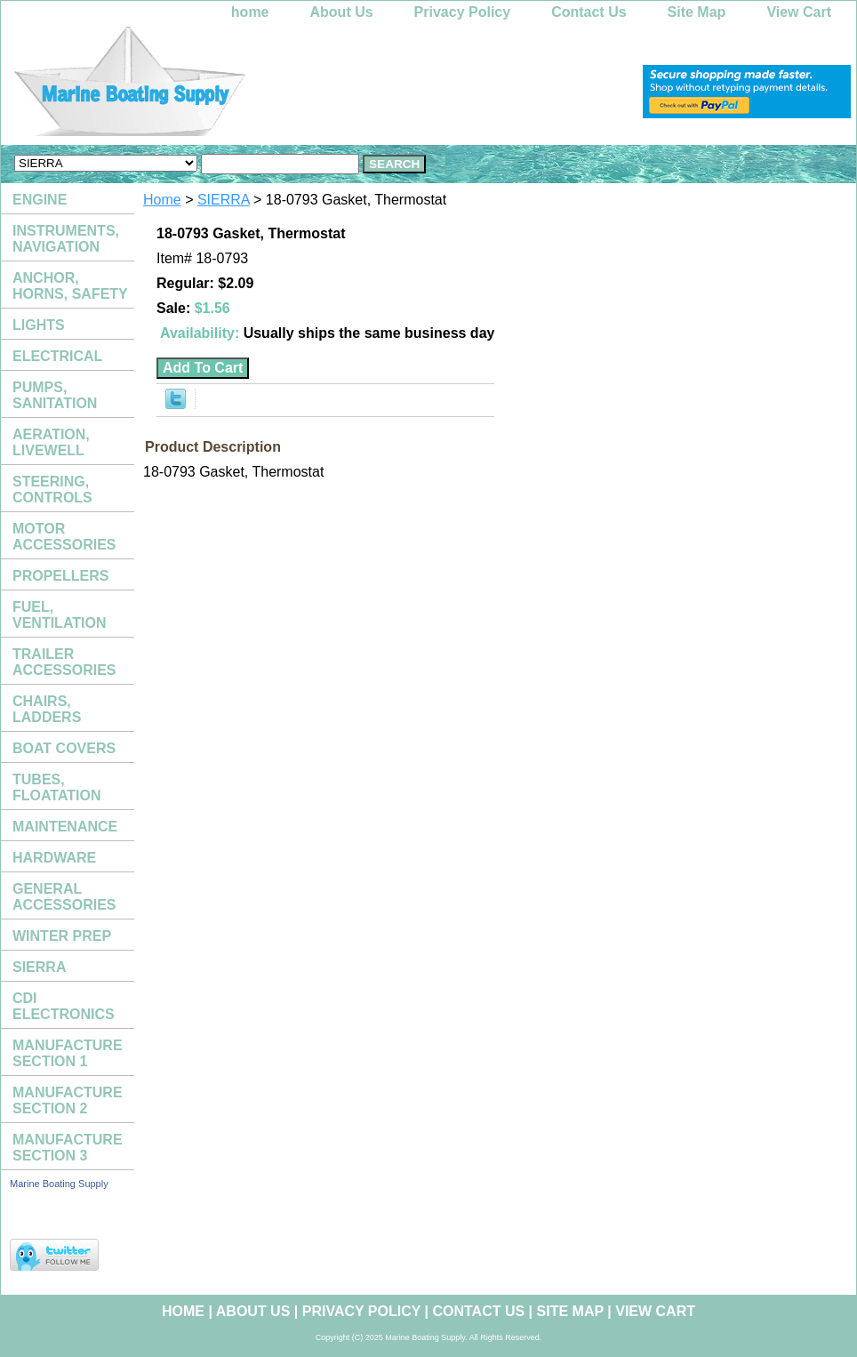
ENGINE (39, 199)
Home (162, 199)
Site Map (697, 12)
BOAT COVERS (64, 748)
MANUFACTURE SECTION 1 (67, 1053)
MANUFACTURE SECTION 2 (67, 1100)
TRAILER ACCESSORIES (64, 662)
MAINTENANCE (64, 826)
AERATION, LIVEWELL (51, 442)
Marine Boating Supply (59, 1183)
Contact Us (588, 12)
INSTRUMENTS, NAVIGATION (65, 238)
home (250, 12)
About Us (341, 12)
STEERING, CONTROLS (52, 489)
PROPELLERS (60, 575)
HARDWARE (54, 857)
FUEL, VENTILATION (59, 614)
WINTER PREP (61, 935)
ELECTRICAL (57, 356)
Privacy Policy (462, 12)
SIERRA (223, 199)
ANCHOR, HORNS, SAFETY (70, 285)
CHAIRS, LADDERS (46, 709)
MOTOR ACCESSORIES (64, 536)
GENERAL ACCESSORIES (64, 896)
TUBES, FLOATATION (56, 787)
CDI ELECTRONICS (63, 1006)
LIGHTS (38, 325)
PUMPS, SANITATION (54, 395)
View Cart (798, 12)
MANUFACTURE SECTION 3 (67, 1147)
